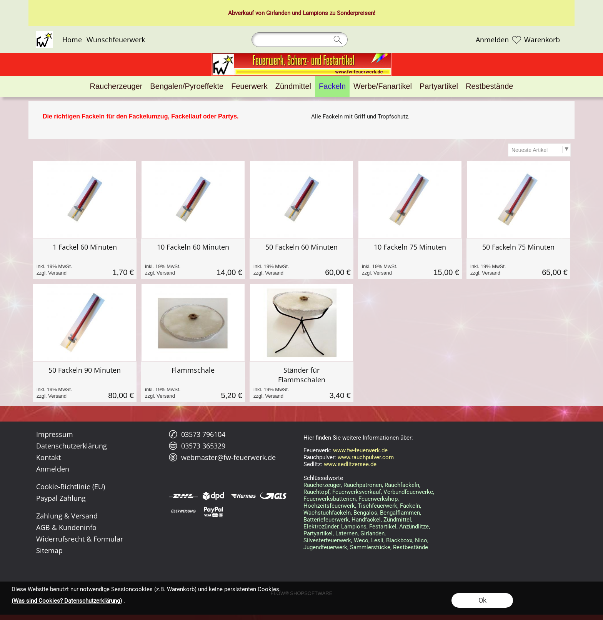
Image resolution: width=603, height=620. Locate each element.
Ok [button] (482, 600)
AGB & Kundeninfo (66, 527)
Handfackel (366, 519)
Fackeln (410, 505)
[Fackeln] (332, 86)
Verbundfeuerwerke (408, 491)
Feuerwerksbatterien (329, 498)
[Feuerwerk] (249, 86)
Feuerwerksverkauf (356, 491)
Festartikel (382, 526)
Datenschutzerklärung (71, 445)
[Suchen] (300, 39)
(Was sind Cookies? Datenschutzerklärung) (67, 600)
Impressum (54, 434)
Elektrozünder (320, 526)
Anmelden (492, 39)
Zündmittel (397, 519)
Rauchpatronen (362, 485)
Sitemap (49, 550)
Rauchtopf (316, 491)
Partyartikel (318, 533)
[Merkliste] (516, 40)
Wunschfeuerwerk (116, 39)
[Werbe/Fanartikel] (383, 86)
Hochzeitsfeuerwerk (329, 505)
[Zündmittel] (293, 86)
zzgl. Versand (52, 273)
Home (72, 39)
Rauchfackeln (402, 485)
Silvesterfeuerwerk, (327, 540)
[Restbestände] (489, 86)
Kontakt (48, 457)
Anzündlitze (414, 526)
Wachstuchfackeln (327, 512)
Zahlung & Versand (67, 515)
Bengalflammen (400, 512)
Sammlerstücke (370, 547)
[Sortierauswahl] (539, 150)
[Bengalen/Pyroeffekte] (186, 86)
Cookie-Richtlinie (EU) (70, 486)
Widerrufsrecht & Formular (79, 538)
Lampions (353, 526)
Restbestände (410, 547)
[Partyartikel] (439, 86)
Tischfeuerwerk (377, 505)
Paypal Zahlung (61, 498)
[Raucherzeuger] (116, 86)
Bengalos (365, 512)
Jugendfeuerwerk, (325, 547)
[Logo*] (44, 34)
